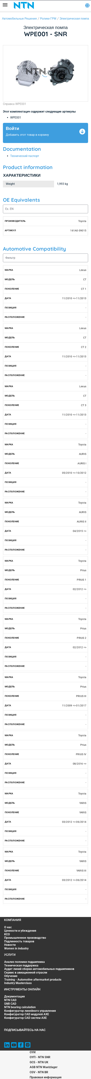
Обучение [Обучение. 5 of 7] (10, 976)
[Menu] (5, 5)
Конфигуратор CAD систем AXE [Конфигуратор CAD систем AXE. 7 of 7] (25, 1018)
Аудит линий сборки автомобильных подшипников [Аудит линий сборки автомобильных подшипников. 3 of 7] (39, 969)
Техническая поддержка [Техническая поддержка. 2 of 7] (21, 965)
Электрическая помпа (74, 18)
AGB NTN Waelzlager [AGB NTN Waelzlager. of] (44, 1067)
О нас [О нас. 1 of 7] (8, 927)
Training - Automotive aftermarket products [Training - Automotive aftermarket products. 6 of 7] (32, 979)
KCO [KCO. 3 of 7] (7, 934)
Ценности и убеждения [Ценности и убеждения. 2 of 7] (20, 930)
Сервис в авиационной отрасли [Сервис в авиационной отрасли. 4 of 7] (25, 972)
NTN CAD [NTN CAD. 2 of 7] (10, 1000)
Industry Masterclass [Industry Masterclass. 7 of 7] (18, 983)
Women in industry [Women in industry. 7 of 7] (16, 948)
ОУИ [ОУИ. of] (32, 1052)
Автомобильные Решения (19, 18)
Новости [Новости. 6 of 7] (10, 945)
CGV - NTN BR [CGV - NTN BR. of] (39, 1072)
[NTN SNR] (23, 5)
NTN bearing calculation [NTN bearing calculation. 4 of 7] (20, 1007)
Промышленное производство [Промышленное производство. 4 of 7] (25, 937)
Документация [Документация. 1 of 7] (14, 996)
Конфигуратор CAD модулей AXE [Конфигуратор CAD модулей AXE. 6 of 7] (26, 1014)
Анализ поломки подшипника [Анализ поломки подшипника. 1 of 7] (24, 962)
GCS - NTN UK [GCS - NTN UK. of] (39, 1062)
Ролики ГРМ (48, 18)
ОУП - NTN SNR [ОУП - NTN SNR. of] (40, 1057)
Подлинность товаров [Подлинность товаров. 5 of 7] (19, 941)
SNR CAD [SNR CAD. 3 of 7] (10, 1003)
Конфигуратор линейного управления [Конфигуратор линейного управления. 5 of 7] (30, 1010)
